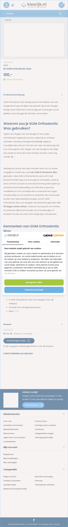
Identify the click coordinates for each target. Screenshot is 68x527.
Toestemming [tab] (13, 242)
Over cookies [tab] (34, 242)
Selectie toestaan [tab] (34, 289)
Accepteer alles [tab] (34, 282)
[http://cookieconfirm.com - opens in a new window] (53, 235)
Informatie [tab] (55, 242)
